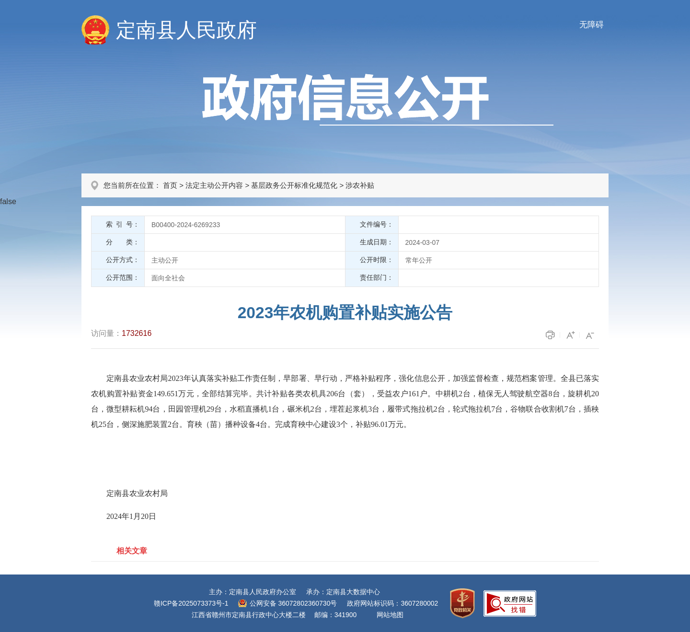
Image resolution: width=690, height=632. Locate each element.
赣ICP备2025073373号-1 (191, 603)
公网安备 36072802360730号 (293, 603)
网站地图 (390, 615)
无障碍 (591, 24)
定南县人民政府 (186, 30)
